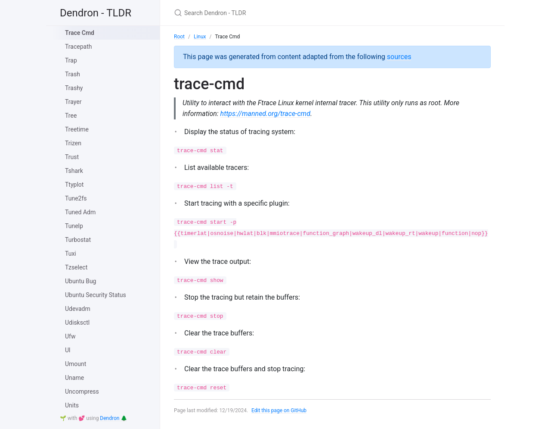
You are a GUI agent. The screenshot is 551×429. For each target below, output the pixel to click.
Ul (67, 350)
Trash (72, 74)
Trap (71, 60)
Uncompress (82, 391)
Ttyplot (74, 184)
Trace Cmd (79, 32)
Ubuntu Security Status (95, 294)
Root (179, 37)
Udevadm (77, 308)
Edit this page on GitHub (279, 410)
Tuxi (70, 253)
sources (399, 57)
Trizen (73, 143)
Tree (71, 115)
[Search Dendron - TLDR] (275, 12)
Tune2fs (76, 198)
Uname (74, 377)
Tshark (74, 170)
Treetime (77, 129)
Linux (200, 37)
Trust (72, 156)
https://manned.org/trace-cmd (265, 114)
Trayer (73, 101)
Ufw (70, 336)
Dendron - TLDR (95, 13)
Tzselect (76, 267)
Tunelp (74, 225)
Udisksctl (77, 322)
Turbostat (78, 239)
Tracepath (78, 46)
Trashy (74, 88)
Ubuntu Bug (80, 281)
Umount (75, 363)
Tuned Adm (80, 212)
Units (72, 405)
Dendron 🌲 (113, 418)
